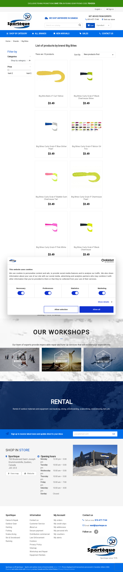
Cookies (33, 541)
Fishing (9, 531)
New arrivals (62, 33)
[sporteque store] (95, 460)
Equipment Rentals (37, 555)
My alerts (58, 537)
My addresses (60, 527)
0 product (103, 25)
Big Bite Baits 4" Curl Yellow (51, 96)
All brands (40, 33)
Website (30, 473)
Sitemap (33, 548)
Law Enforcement (37, 537)
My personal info (61, 531)
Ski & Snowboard (13, 537)
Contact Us (107, 33)
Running (9, 541)
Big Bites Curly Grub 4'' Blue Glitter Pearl (51, 147)
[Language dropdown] (98, 9)
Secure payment (36, 531)
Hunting (9, 527)
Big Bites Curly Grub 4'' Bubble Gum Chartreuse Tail (51, 198)
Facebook (96, 532)
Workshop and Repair (39, 551)
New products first (99, 54)
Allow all (96, 309)
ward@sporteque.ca (98, 525)
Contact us (34, 520)
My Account (59, 515)
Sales (85, 33)
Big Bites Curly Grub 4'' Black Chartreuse (86, 248)
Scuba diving (11, 534)
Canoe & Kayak (12, 520)
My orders (58, 520)
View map (14, 473)
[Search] (63, 25)
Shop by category (18, 33)
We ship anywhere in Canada (63, 18)
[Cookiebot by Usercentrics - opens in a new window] (103, 261)
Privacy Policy (36, 544)
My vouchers (59, 534)
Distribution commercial (40, 534)
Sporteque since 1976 (108, 558)
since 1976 (57, 567)
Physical (8, 569)
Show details (103, 302)
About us (33, 527)
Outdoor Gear (11, 524)
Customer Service (37, 524)
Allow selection (61, 309)
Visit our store (109, 19)
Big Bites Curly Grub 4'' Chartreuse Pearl (86, 198)
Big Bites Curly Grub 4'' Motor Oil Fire (86, 147)
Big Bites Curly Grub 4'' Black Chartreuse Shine (86, 97)
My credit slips (60, 524)
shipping (29, 569)
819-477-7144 (93, 19)
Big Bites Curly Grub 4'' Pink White (51, 247)
